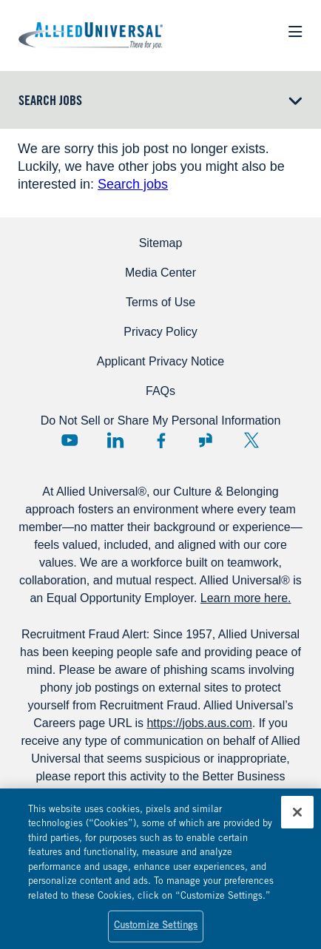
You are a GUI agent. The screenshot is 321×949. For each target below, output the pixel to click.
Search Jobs (50, 102)
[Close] (297, 816)
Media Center (160, 272)
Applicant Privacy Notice (161, 361)
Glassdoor (205, 440)
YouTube (69, 440)
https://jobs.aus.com (198, 723)
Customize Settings (155, 930)
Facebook (160, 440)
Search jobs (133, 184)
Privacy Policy (160, 331)
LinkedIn (115, 440)
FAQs (160, 391)
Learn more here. (245, 598)
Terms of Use (160, 302)
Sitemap (161, 243)
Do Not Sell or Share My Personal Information (161, 420)
